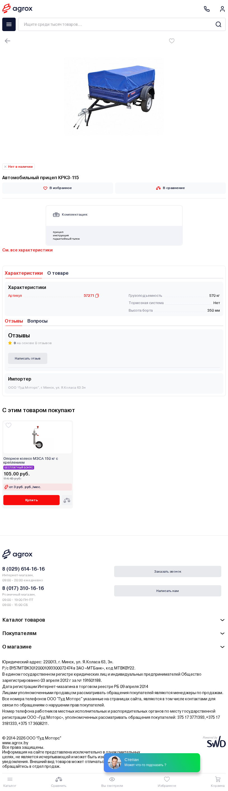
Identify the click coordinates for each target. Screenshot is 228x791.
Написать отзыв (28, 358)
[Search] (218, 24)
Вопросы (37, 321)
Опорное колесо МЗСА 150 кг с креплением (30, 461)
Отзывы (14, 321)
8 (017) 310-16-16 (23, 588)
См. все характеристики (27, 250)
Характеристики (24, 273)
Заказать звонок (167, 571)
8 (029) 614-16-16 (23, 569)
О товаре (58, 273)
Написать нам (167, 591)
